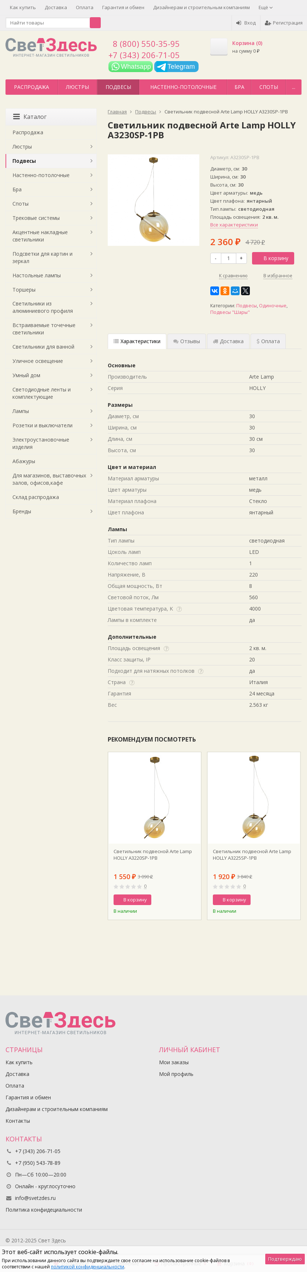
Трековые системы (36, 217)
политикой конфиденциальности (87, 1267)
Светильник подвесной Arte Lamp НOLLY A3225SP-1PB (252, 854)
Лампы (20, 411)
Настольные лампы (36, 275)
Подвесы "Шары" (230, 312)
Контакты (17, 1120)
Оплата (84, 7)
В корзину (271, 258)
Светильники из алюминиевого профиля (42, 307)
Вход (246, 22)
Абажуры (23, 461)
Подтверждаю (285, 1259)
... (293, 86)
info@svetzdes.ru (35, 1197)
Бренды (21, 511)
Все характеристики (234, 224)
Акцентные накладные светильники (40, 236)
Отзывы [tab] (186, 341)
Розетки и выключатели (42, 425)
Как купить (23, 7)
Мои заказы (174, 1062)
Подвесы (118, 86)
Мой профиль (176, 1073)
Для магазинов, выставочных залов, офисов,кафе (49, 479)
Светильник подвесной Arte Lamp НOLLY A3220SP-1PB (153, 854)
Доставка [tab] (228, 341)
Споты (268, 86)
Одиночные (272, 306)
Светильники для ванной (43, 346)
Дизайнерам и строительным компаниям (201, 7)
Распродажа (31, 86)
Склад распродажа (35, 497)
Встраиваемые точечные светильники (43, 329)
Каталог (30, 117)
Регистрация (284, 22)
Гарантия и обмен (123, 7)
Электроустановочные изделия (40, 443)
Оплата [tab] (268, 341)
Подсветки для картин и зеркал (42, 257)
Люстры (77, 86)
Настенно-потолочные (183, 86)
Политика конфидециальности (43, 1209)
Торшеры (24, 289)
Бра (239, 86)
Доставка (56, 7)
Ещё (266, 7)
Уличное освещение (37, 360)
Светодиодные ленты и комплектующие (41, 393)
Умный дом (26, 375)
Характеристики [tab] (137, 341)
